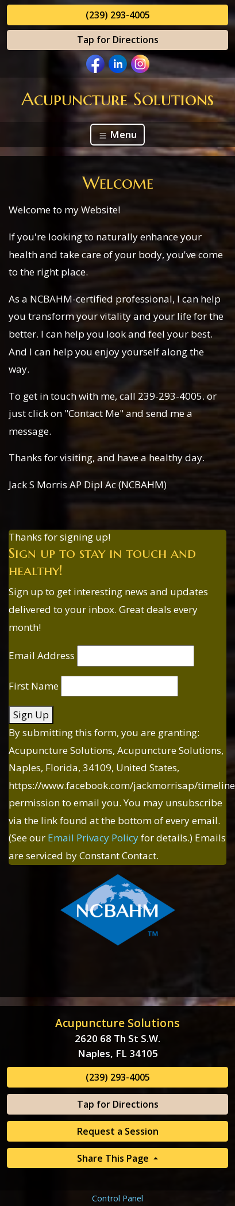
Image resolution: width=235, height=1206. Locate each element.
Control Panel (117, 1198)
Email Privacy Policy (93, 837)
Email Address (42, 655)
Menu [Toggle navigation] (117, 134)
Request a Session (118, 1131)
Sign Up (31, 714)
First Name (34, 685)
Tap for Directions (118, 39)
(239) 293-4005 (118, 15)
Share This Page (114, 1158)
